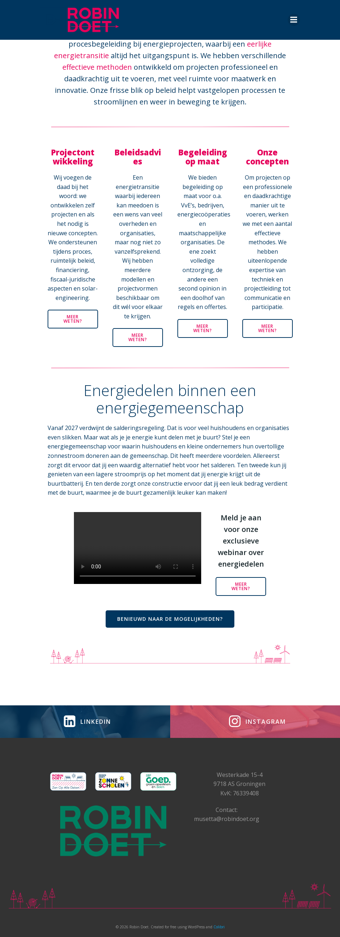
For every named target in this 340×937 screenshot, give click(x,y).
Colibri (219, 926)
